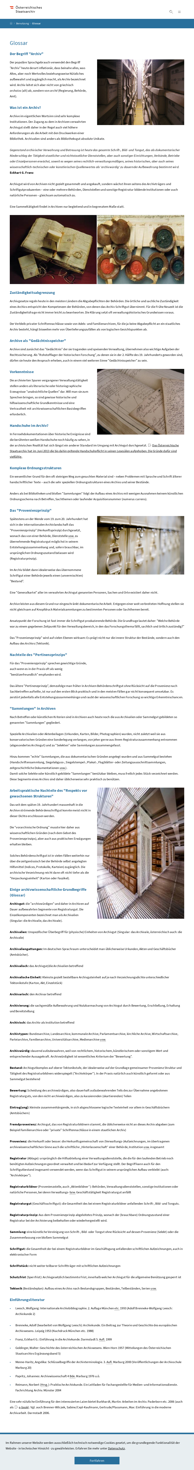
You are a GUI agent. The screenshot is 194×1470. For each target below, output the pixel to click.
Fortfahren (97, 1460)
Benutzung (22, 26)
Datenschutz (116, 1448)
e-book (21, 1410)
